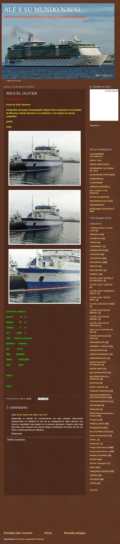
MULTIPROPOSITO (99, 372)
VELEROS (94, 479)
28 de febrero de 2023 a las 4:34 (32, 415)
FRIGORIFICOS (97, 342)
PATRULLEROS (97, 424)
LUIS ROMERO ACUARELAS (97, 155)
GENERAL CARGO (99, 346)
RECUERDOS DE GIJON (101, 201)
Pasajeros (94, 420)
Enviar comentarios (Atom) (31, 539)
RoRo (92, 467)
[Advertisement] (44, 513)
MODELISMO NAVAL (99, 164)
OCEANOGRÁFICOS (99, 401)
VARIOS (93, 475)
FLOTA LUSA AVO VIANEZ (102, 304)
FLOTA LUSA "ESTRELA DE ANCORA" (101, 279)
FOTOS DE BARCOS (99, 197)
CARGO (93, 242)
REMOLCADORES (98, 455)
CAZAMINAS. (96, 246)
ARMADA (94, 234)
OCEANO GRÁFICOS (100, 391)
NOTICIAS (94, 383)
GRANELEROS (97, 350)
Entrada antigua (74, 532)
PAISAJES (95, 409)
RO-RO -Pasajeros (98, 463)
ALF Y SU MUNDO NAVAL (43, 9)
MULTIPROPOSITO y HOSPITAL (99, 377)
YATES (93, 483)
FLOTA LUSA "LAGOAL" (101, 284)
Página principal (13, 80)
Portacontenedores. (99, 451)
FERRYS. (94, 274)
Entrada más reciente (18, 532)
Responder (16, 433)
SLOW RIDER (96, 183)
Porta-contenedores (99, 435)
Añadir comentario (16, 440)
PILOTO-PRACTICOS (100, 431)
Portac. (93, 439)
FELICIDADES (96, 270)
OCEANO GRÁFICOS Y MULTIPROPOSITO (101, 396)
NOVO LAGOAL (97, 387)
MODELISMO (96, 368)
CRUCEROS (95, 258)
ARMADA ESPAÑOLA (100, 186)
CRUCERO (95, 254)
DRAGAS (94, 266)
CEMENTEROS (97, 250)
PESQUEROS (96, 427)
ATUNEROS (95, 238)
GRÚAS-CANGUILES (100, 354)
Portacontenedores (99, 447)
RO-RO (93, 459)
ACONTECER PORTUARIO (102, 175)
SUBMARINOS (97, 179)
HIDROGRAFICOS (98, 358)
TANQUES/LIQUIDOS (100, 471)
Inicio (48, 532)
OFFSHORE (95, 405)
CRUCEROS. (96, 262)
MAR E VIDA (96, 160)
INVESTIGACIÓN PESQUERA (98, 363)
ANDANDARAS (97, 205)
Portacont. (95, 443)
